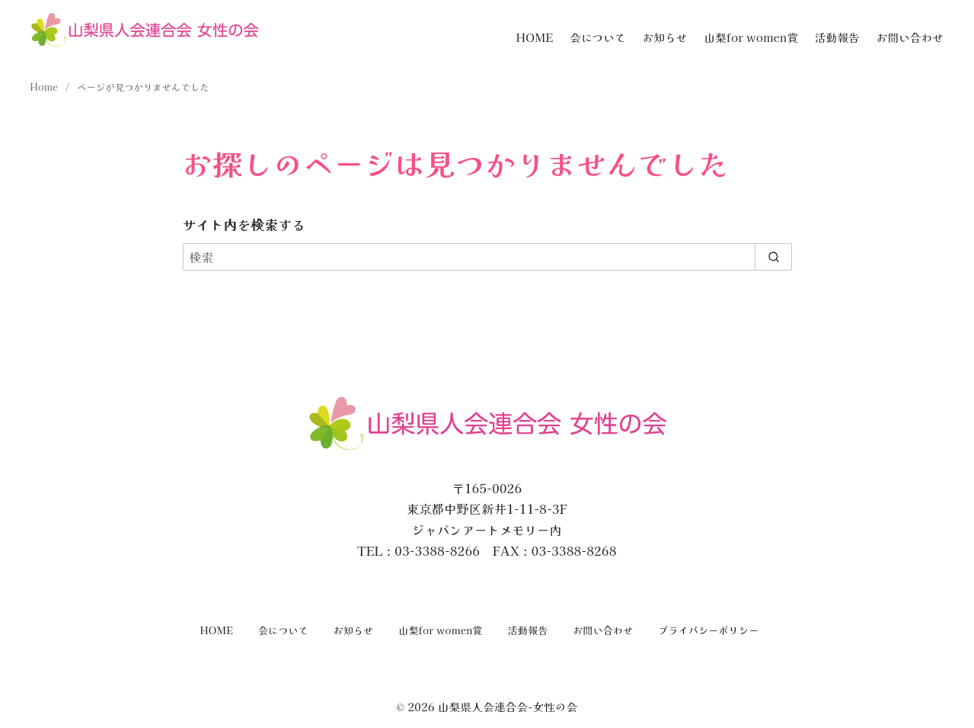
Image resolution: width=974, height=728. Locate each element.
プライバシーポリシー (708, 630)
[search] (773, 257)
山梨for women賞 (751, 37)
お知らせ (665, 37)
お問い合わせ (910, 37)
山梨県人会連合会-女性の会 (508, 706)
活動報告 (837, 37)
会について (598, 37)
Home (45, 86)
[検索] (487, 257)
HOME (535, 37)
